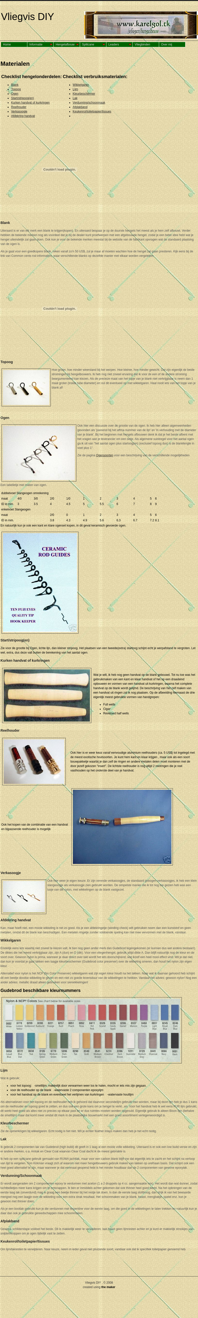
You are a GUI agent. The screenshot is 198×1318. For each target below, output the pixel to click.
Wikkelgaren (81, 85)
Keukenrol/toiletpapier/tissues (92, 111)
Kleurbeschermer (84, 93)
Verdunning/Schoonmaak (21, 1176)
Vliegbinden (142, 44)
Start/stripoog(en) (22, 98)
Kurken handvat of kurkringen (30, 102)
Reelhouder (18, 107)
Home (7, 44)
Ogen (14, 93)
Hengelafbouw (65, 44)
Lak (75, 98)
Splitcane (88, 44)
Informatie (35, 44)
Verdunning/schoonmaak (89, 102)
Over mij (166, 44)
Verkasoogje (19, 111)
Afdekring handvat (23, 116)
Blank (14, 85)
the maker (108, 1287)
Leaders (113, 44)
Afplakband (80, 107)
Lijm (75, 89)
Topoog (16, 89)
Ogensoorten (104, 455)
